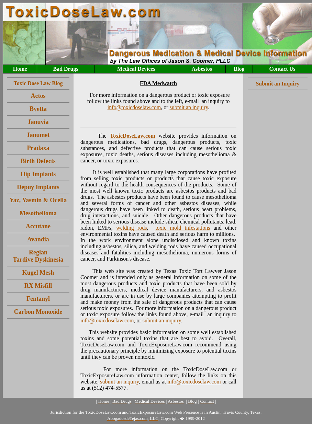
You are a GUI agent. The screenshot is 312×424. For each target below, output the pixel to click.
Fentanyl (38, 298)
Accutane (38, 226)
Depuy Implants (38, 187)
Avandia (38, 239)
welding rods (131, 228)
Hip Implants (38, 174)
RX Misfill (38, 285)
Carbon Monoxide (38, 311)
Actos (38, 95)
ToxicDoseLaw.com (132, 136)
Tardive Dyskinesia (38, 259)
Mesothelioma (38, 213)
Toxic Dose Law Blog (38, 83)
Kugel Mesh (38, 272)
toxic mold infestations (182, 228)
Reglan (38, 252)
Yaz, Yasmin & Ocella (38, 200)
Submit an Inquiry (277, 84)
